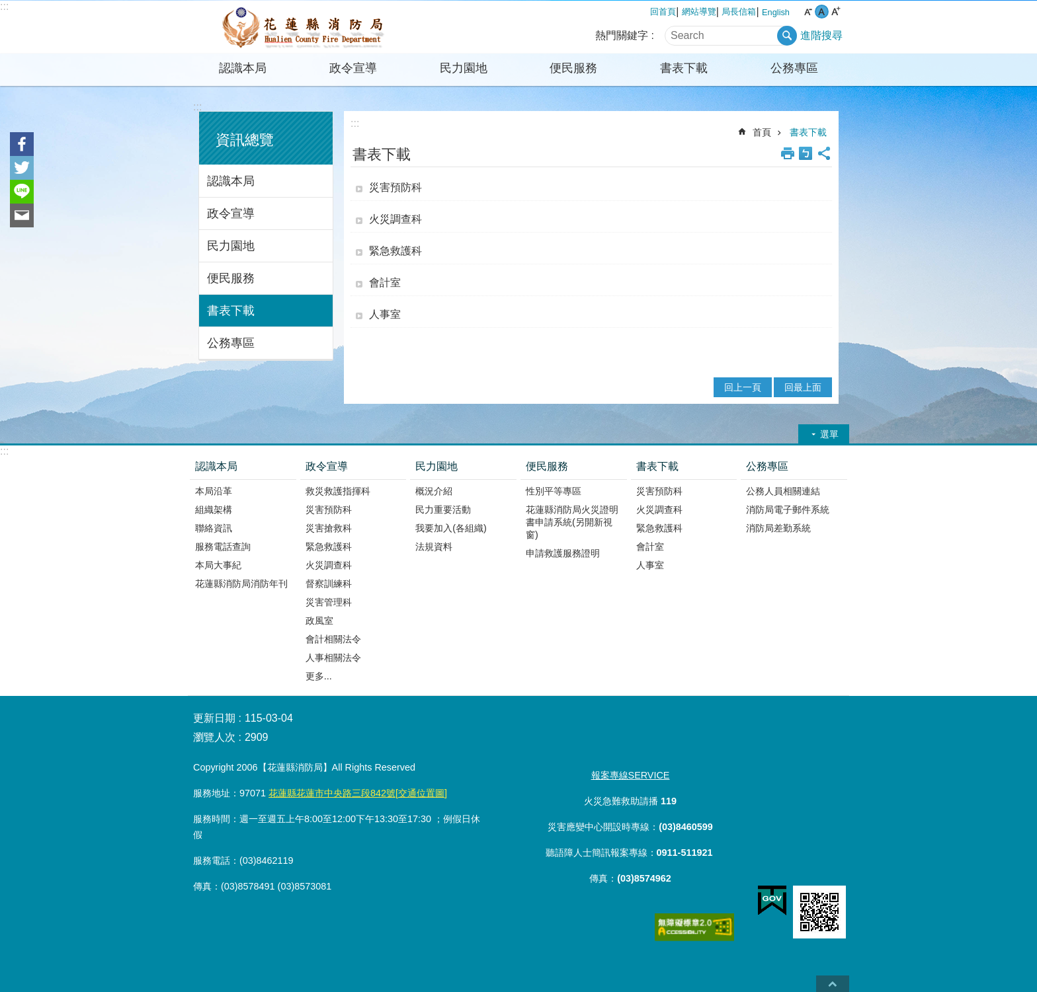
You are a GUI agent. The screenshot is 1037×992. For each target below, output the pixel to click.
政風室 (319, 620)
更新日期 (214, 718)
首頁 (762, 132)
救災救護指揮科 (338, 491)
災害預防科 (395, 187)
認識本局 (243, 68)
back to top (832, 983)
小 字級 (808, 12)
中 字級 (822, 12)
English (776, 12)
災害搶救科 (329, 528)
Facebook (22, 144)
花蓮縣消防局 (303, 27)
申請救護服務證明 (563, 553)
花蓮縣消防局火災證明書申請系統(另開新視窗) (572, 522)
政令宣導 (353, 68)
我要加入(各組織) (451, 528)
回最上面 (802, 387)
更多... (319, 676)
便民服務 (573, 68)
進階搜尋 (821, 35)
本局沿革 (213, 491)
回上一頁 (742, 387)
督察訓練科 (329, 583)
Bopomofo (805, 153)
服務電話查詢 (223, 546)
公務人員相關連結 (783, 491)
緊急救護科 (395, 250)
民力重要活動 (443, 509)
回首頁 (663, 12)
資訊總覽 (245, 140)
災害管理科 (329, 602)
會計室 (385, 282)
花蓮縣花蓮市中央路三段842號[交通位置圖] (358, 793)
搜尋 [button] (787, 36)
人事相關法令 (333, 657)
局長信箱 (739, 12)
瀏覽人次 (214, 737)
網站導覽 (699, 12)
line (22, 192)
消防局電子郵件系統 (787, 509)
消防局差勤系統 (778, 528)
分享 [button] (824, 153)
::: (4, 6)
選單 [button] (829, 434)
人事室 (385, 314)
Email (22, 215)
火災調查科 (395, 219)
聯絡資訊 (213, 528)
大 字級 (836, 12)
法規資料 (433, 546)
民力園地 (463, 68)
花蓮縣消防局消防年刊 (241, 583)
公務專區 (794, 68)
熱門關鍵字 (621, 35)
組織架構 (213, 509)
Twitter (22, 168)
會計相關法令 (333, 639)
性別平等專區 (553, 491)
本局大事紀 (218, 565)
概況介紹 (433, 491)
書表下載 (684, 68)
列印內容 (788, 153)
